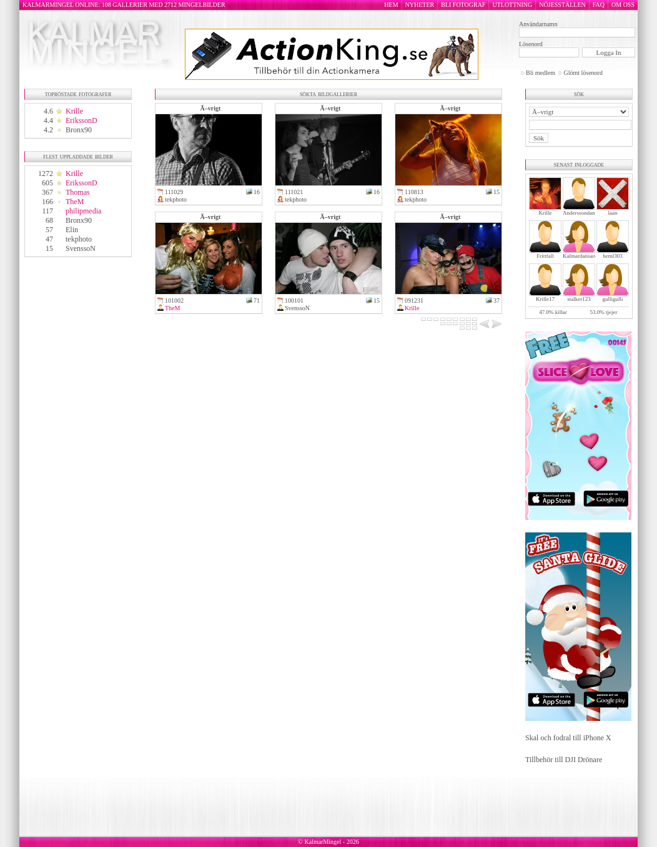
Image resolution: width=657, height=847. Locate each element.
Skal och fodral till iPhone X (568, 737)
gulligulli (612, 299)
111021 (294, 191)
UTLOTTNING (512, 4)
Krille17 (545, 299)
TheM (75, 201)
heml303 (613, 256)
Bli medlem (540, 72)
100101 (294, 300)
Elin (72, 229)
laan (613, 213)
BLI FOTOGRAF (463, 4)
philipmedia (83, 211)
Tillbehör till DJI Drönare (563, 759)
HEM (391, 4)
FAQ (599, 4)
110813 (414, 191)
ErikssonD (81, 120)
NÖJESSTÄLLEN (562, 4)
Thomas (78, 192)
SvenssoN (81, 248)
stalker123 (579, 299)
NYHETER (420, 4)
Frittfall (545, 256)
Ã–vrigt (210, 108)
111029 (174, 191)
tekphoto (79, 239)
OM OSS (623, 4)
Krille (74, 111)
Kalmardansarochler (585, 256)
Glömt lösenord (583, 72)
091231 (414, 300)
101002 (174, 300)
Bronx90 (79, 129)
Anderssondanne (581, 213)
